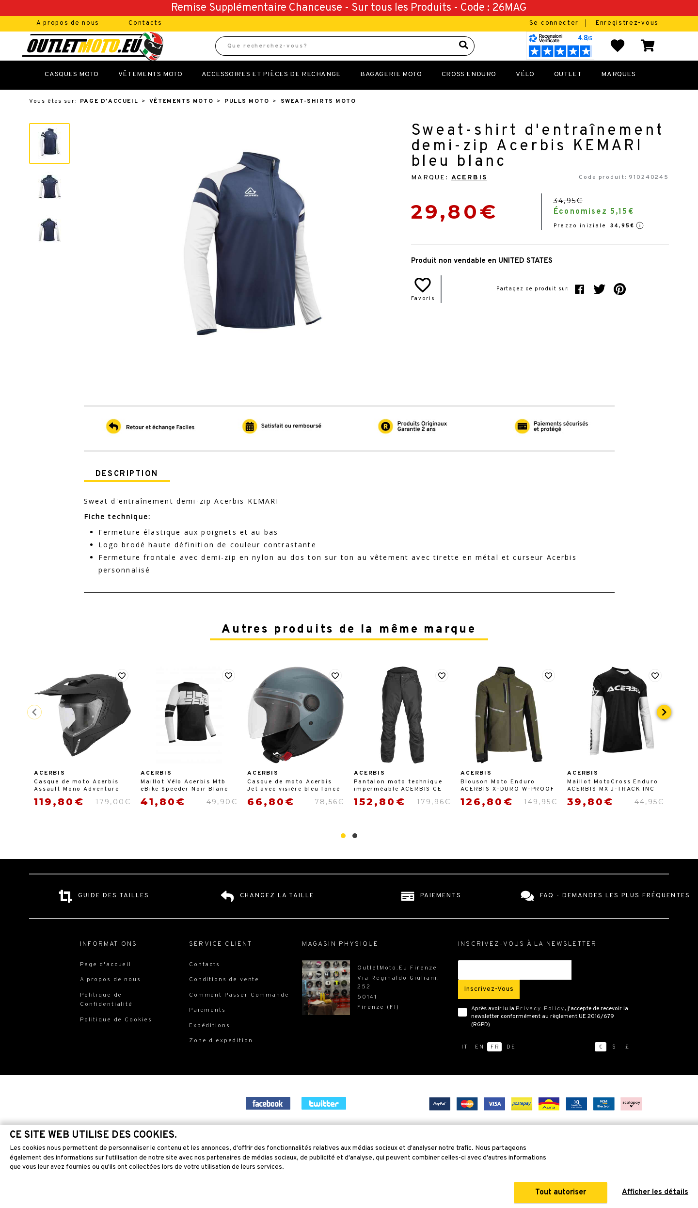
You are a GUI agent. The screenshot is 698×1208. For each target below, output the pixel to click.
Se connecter (555, 23)
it (464, 1068)
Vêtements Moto (150, 96)
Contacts (145, 23)
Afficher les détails (655, 1192)
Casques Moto (71, 96)
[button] (343, 857)
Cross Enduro (469, 96)
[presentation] (664, 733)
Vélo (525, 96)
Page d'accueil (109, 123)
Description (127, 495)
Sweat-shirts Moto (318, 123)
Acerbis (469, 199)
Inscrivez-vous (489, 1010)
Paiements (207, 1031)
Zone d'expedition (221, 1062)
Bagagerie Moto (391, 96)
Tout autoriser (560, 1192)
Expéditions (209, 1047)
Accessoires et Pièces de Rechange (271, 96)
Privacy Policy (540, 1030)
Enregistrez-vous (627, 23)
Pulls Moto (247, 123)
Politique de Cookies (116, 1041)
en (479, 1068)
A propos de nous (67, 23)
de (511, 1068)
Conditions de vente (224, 1001)
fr (495, 1068)
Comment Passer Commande (239, 1016)
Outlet (568, 96)
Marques (618, 96)
